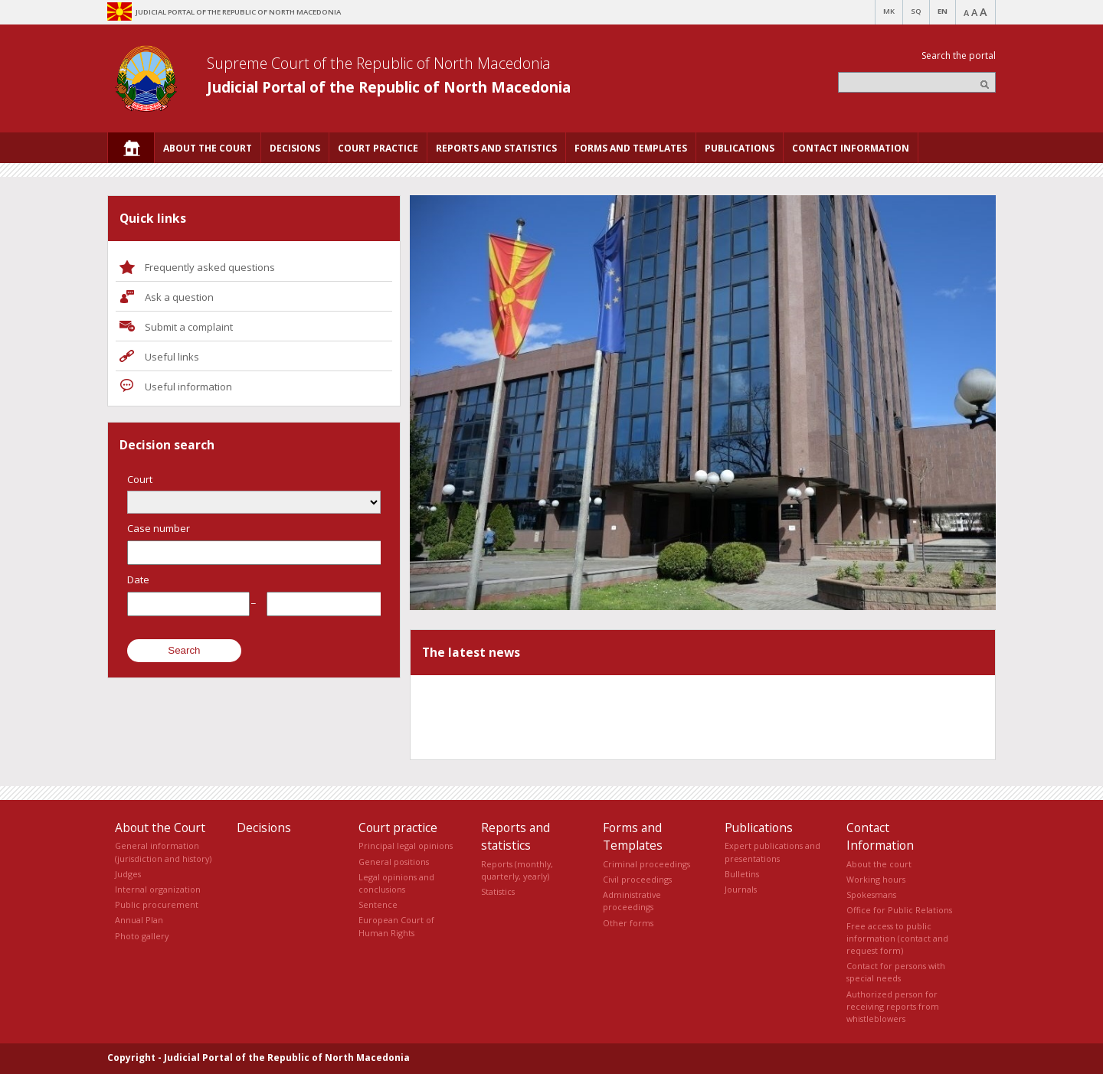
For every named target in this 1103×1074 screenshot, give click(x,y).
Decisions (264, 827)
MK (889, 11)
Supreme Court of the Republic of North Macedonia (379, 63)
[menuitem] (131, 147)
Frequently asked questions (210, 267)
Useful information (188, 386)
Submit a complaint (189, 327)
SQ (916, 11)
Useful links (172, 357)
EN (943, 11)
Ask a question (179, 297)
